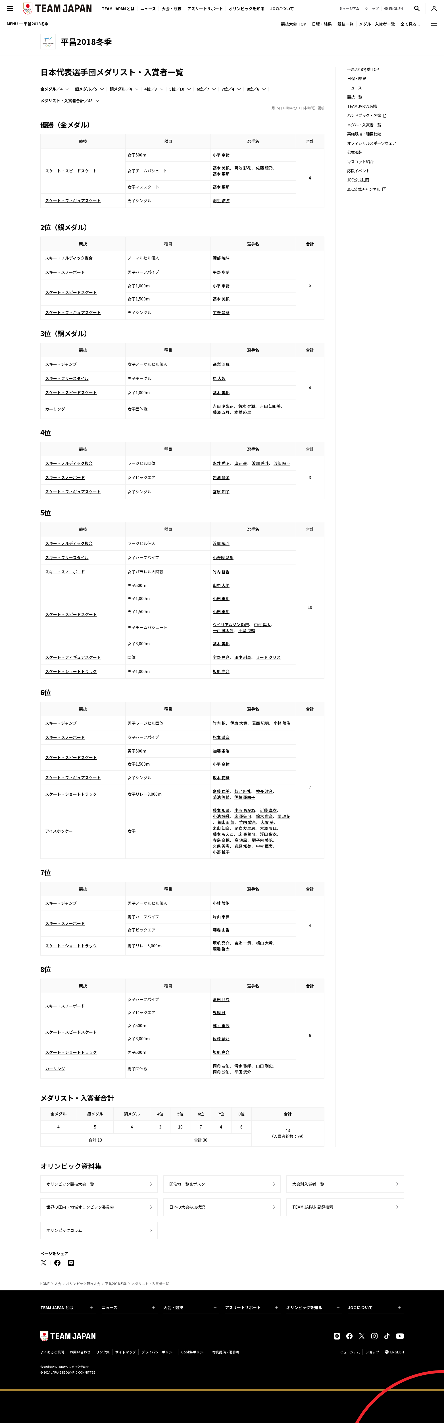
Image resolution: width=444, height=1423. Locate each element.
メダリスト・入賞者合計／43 (66, 100)
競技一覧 (345, 24)
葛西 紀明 (260, 723)
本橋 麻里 (242, 412)
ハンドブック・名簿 (364, 115)
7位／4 (228, 89)
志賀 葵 (267, 822)
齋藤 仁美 (221, 791)
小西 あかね (244, 810)
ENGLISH (397, 1351)
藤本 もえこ (223, 834)
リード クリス (268, 657)
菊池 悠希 (221, 797)
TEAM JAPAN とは (66, 1307)
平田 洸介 (242, 1072)
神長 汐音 (264, 791)
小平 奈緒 (221, 155)
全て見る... (410, 24)
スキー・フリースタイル (67, 378)
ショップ (372, 1351)
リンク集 (103, 1351)
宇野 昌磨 (221, 312)
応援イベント (358, 171)
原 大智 (219, 378)
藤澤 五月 (221, 412)
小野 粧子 (221, 852)
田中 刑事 (242, 657)
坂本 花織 (221, 777)
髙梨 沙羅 (221, 364)
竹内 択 (219, 723)
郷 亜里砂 (221, 1025)
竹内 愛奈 (247, 822)
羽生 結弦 (221, 200)
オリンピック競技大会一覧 (70, 1184)
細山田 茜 (226, 822)
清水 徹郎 (242, 1066)
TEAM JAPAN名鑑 (362, 106)
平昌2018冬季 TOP (363, 69)
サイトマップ (125, 1351)
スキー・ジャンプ (61, 364)
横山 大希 (264, 943)
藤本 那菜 (221, 810)
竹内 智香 (221, 571)
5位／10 (176, 89)
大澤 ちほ (268, 828)
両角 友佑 (221, 1066)
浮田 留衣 (268, 834)
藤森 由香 (221, 930)
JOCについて (282, 8)
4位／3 (150, 89)
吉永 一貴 (242, 943)
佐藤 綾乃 (264, 168)
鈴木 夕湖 (246, 406)
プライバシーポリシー (158, 1351)
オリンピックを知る (246, 8)
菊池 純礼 (242, 791)
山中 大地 (221, 585)
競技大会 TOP (293, 24)
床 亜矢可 (242, 816)
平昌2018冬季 (116, 1283)
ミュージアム (350, 1351)
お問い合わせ (80, 1351)
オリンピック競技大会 (83, 1283)
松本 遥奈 (221, 737)
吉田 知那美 (270, 406)
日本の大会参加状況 (187, 1207)
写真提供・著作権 (225, 1351)
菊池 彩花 (242, 168)
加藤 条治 (221, 751)
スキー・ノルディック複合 (69, 258)
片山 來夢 (221, 917)
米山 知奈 (221, 828)
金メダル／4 (51, 89)
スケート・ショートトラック (71, 671)
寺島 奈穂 (221, 840)
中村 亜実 (264, 846)
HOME (45, 1283)
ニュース (148, 8)
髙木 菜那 (221, 174)
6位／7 (203, 89)
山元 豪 (240, 463)
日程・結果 (322, 24)
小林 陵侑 (282, 723)
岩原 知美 (242, 846)
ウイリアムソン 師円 (231, 624)
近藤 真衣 (268, 810)
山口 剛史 (264, 1066)
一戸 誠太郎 (223, 630)
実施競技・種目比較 (364, 134)
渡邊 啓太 (221, 949)
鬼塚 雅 (219, 1012)
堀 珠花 (284, 816)
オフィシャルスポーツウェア (371, 143)
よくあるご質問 (52, 1351)
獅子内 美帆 (262, 840)
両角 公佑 (221, 1072)
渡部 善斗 (260, 463)
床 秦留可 (246, 834)
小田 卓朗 (221, 598)
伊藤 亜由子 (244, 797)
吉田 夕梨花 (223, 406)
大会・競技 (189, 1307)
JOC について (374, 1307)
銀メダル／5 (86, 89)
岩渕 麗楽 (221, 477)
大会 (58, 1283)
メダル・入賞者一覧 (377, 24)
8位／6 (253, 89)
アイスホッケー (59, 831)
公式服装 (354, 152)
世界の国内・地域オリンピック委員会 (80, 1207)
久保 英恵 (221, 846)
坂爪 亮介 (221, 671)
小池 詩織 (221, 816)
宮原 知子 (221, 491)
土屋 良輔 (246, 630)
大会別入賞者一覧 (308, 1184)
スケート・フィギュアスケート (73, 200)
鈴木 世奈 (264, 816)
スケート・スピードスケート (71, 171)
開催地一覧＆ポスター (189, 1184)
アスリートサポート (205, 8)
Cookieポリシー (194, 1351)
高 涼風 (240, 840)
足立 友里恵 (244, 828)
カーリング (55, 409)
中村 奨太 (262, 624)
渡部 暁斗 (221, 258)
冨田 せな (221, 999)
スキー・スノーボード (65, 272)
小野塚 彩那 (223, 557)
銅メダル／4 (121, 89)
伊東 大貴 (238, 723)
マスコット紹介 (360, 161)
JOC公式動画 (358, 180)
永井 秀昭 (221, 463)
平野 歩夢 (221, 272)
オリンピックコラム (64, 1230)
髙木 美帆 (221, 168)
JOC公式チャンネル (363, 189)
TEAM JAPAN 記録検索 (312, 1207)
